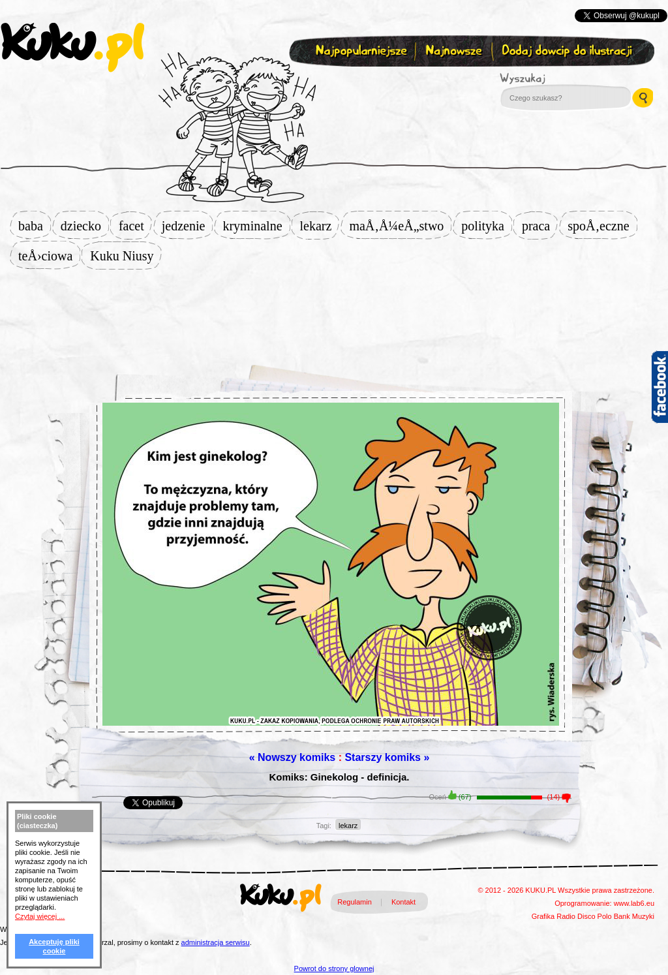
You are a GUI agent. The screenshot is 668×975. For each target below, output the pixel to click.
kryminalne (256, 226)
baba (34, 226)
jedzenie (187, 226)
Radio (565, 916)
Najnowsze (455, 51)
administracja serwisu (215, 942)
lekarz (320, 226)
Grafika (543, 916)
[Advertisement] (334, 311)
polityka (486, 226)
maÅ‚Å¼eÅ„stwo (400, 226)
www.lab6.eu (634, 903)
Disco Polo (594, 916)
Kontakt (403, 902)
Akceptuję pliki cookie (54, 946)
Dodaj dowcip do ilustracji (568, 51)
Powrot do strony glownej (334, 968)
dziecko (84, 226)
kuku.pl (72, 47)
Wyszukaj (558, 78)
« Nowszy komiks (292, 757)
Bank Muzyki (634, 916)
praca (540, 226)
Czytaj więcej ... (40, 916)
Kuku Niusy (125, 256)
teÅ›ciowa (49, 256)
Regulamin (354, 902)
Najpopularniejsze (359, 51)
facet (135, 226)
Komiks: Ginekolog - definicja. (339, 776)
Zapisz (331, 82)
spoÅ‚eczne (602, 226)
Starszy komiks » (386, 757)
